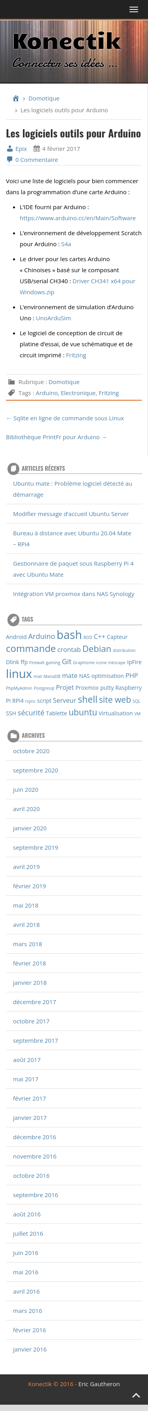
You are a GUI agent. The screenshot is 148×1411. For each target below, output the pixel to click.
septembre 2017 (35, 1040)
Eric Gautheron (99, 1384)
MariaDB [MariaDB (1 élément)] (51, 676)
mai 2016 (25, 1272)
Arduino (47, 393)
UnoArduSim (53, 318)
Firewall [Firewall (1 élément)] (36, 662)
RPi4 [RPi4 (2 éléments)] (18, 700)
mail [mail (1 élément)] (38, 676)
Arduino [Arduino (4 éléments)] (41, 636)
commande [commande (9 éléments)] (31, 648)
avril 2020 (26, 809)
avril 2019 (26, 867)
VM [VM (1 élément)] (138, 714)
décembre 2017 (34, 1002)
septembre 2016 (35, 1195)
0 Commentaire (32, 159)
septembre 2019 (35, 847)
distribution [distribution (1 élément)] (124, 650)
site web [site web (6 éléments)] (115, 699)
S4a (66, 244)
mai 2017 (25, 1079)
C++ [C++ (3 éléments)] (99, 636)
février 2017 (29, 1098)
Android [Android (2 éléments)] (16, 637)
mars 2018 (27, 944)
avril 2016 (26, 1291)
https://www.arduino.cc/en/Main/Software (78, 218)
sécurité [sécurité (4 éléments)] (31, 712)
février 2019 (29, 886)
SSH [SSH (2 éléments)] (11, 713)
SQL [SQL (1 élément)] (137, 701)
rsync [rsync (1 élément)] (30, 701)
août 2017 (27, 1060)
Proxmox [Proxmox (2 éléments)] (87, 687)
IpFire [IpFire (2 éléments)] (134, 662)
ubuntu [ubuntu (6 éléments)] (83, 712)
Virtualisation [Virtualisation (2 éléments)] (116, 713)
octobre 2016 (31, 1175)
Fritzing (76, 355)
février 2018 (29, 963)
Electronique (78, 393)
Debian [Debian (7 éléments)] (96, 648)
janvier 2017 (30, 1117)
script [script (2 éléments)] (44, 700)
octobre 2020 (31, 751)
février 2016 (29, 1330)
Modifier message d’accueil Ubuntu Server (71, 514)
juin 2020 (25, 789)
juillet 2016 (28, 1233)
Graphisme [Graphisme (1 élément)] (84, 662)
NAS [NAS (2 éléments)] (84, 676)
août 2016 (27, 1214)
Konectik (66, 39)
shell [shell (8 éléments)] (87, 699)
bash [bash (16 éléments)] (69, 634)
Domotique (44, 98)
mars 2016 (27, 1310)
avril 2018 (26, 924)
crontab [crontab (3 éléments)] (69, 649)
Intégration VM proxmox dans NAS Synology (73, 594)
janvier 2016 (30, 1349)
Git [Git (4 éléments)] (66, 661)
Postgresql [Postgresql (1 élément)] (44, 688)
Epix (16, 148)
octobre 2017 (31, 1021)
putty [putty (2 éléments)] (107, 687)
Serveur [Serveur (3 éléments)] (64, 700)
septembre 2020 (35, 770)
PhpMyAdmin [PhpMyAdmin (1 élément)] (19, 688)
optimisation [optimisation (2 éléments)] (107, 676)
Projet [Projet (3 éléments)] (65, 687)
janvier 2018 (30, 982)
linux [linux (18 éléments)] (19, 673)
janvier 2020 (30, 828)
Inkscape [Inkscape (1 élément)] (117, 662)
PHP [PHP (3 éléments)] (132, 675)
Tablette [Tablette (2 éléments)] (56, 713)
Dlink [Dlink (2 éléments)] (12, 662)
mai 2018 (25, 905)
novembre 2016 (34, 1156)
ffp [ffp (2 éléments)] (24, 662)
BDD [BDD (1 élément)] (88, 637)
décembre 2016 (34, 1137)
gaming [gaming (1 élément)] (53, 662)
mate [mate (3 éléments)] (69, 675)
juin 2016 (25, 1253)
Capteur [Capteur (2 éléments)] (117, 637)
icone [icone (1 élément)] (101, 662)
